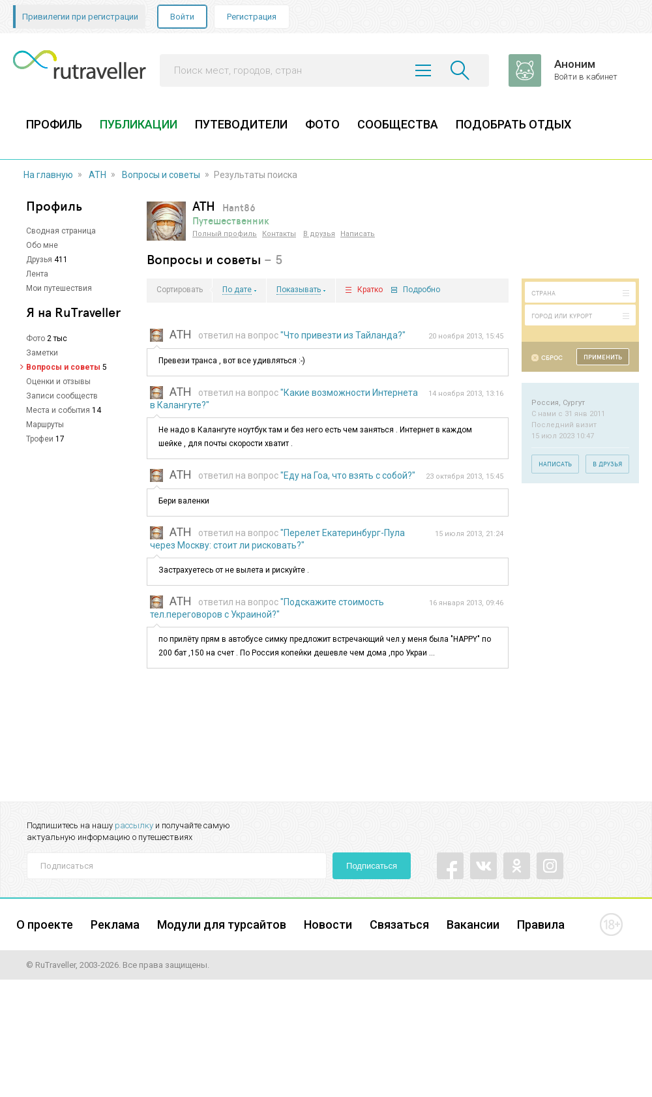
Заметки (42, 352)
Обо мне (42, 245)
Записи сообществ (62, 395)
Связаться (399, 924)
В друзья (319, 233)
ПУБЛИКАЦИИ (138, 124)
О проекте (44, 924)
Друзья (39, 259)
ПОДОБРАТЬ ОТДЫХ (513, 124)
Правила (541, 924)
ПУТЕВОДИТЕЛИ (241, 124)
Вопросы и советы (161, 175)
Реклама (115, 924)
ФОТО (322, 124)
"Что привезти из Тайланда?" (343, 335)
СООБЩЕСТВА (397, 124)
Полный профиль (224, 233)
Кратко (370, 290)
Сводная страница (61, 230)
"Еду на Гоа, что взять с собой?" (347, 475)
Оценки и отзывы (58, 381)
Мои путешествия (59, 288)
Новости (328, 924)
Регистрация (251, 17)
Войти (182, 17)
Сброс (552, 357)
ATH (97, 175)
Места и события (58, 410)
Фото (35, 338)
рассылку (134, 825)
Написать (357, 233)
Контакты (279, 233)
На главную (48, 175)
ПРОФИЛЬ (54, 124)
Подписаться (371, 866)
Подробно (421, 290)
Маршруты (45, 424)
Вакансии (473, 924)
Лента (37, 273)
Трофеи (39, 438)
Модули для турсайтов (221, 924)
